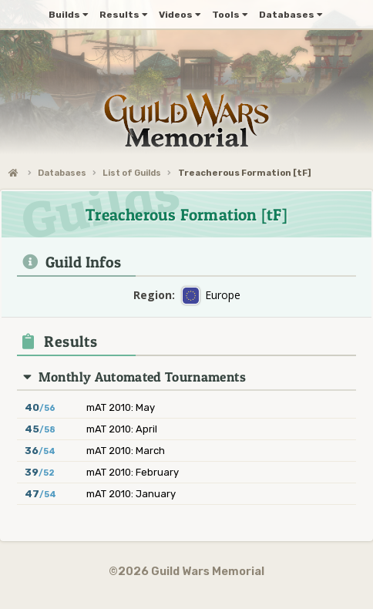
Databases (62, 173)
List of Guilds (131, 173)
